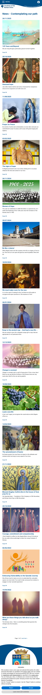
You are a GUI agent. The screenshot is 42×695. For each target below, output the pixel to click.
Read (4, 52)
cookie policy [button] (34, 675)
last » (25, 638)
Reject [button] (11, 688)
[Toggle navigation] (3, 2)
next (23, 638)
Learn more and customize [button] (21, 691)
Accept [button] (31, 688)
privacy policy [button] (27, 671)
